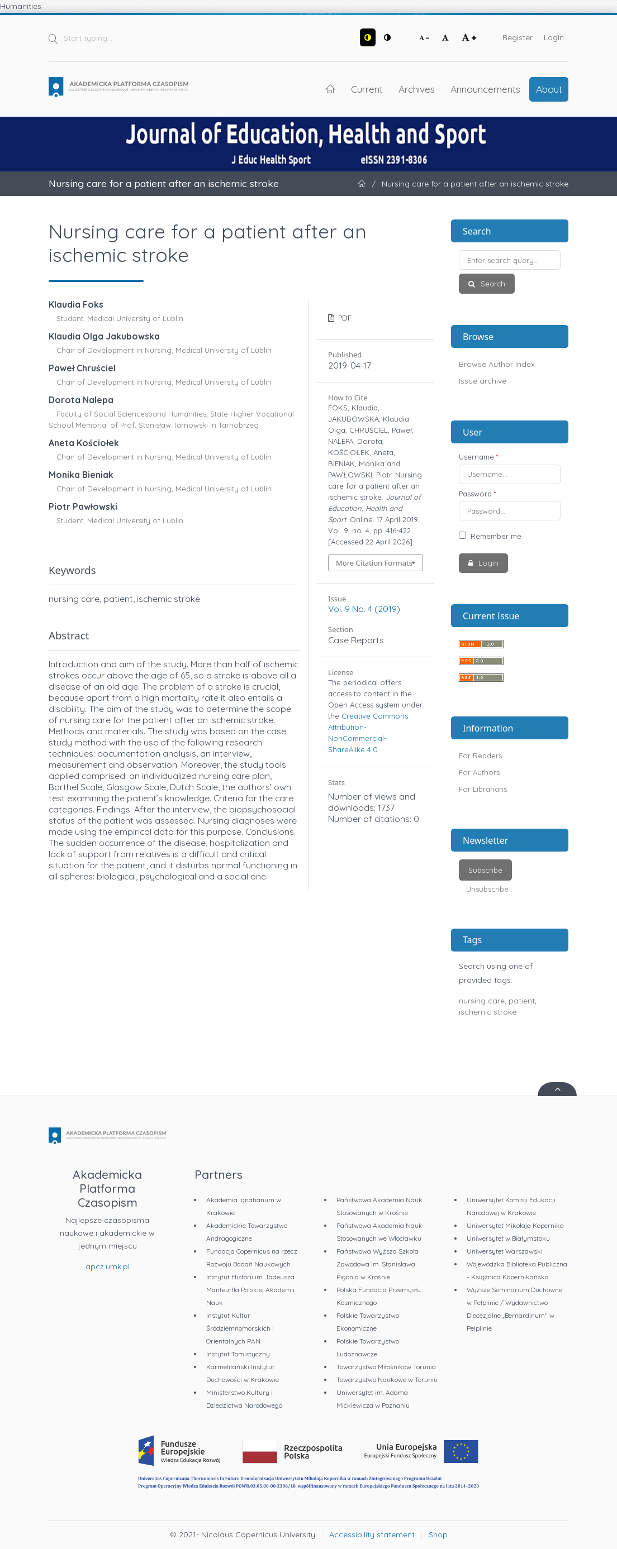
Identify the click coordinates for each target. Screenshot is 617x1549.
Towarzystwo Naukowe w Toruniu (387, 1379)
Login (554, 37)
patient (522, 1001)
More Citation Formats (374, 563)
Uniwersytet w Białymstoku (508, 1238)
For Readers (480, 755)
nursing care (482, 1001)
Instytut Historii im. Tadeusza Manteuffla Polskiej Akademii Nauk (250, 1290)
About (549, 89)
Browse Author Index (497, 364)
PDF (344, 317)
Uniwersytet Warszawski (505, 1251)
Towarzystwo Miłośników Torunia (386, 1366)
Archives (416, 89)
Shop (438, 1534)
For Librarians (483, 789)
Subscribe (485, 870)
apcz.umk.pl (108, 1266)
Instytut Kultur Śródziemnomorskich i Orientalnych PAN (240, 1328)
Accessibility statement (372, 1534)
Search (491, 283)
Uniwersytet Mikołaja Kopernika (515, 1225)
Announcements (485, 89)
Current (367, 89)
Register (517, 37)
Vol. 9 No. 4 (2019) (364, 608)
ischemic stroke (487, 1012)
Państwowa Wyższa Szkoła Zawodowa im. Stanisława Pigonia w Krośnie (377, 1264)
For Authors (479, 772)
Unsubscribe (487, 889)
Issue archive (482, 381)
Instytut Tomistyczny (238, 1354)
